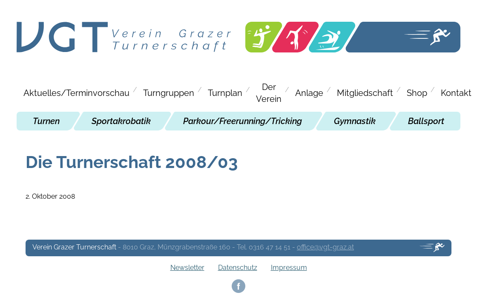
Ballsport (426, 121)
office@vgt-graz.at (325, 247)
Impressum (289, 268)
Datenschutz (237, 268)
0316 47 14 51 (269, 247)
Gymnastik (355, 121)
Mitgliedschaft (365, 93)
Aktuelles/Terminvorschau (76, 93)
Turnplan (225, 93)
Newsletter (187, 268)
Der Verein (269, 93)
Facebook (238, 286)
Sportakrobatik (121, 121)
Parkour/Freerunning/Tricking (242, 121)
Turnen (46, 121)
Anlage (309, 93)
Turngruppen (168, 93)
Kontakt (456, 93)
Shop (417, 93)
